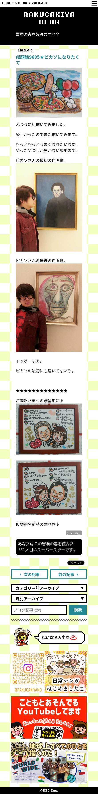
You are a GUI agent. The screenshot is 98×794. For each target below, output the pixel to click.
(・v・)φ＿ (73, 533)
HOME (9, 3)
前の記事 (68, 574)
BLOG (22, 3)
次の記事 (30, 574)
